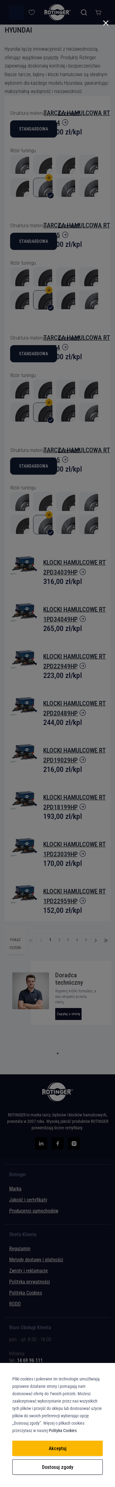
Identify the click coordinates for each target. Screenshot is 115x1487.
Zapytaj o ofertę (68, 1014)
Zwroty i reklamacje (28, 1271)
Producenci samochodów (33, 1211)
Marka (15, 1189)
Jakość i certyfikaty (28, 1200)
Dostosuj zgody (57, 1467)
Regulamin (19, 1248)
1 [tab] (58, 1053)
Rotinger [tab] (17, 1174)
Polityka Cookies (25, 1293)
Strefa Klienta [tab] (22, 1234)
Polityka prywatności (29, 1282)
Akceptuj (58, 1448)
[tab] (57, 1355)
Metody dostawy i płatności (36, 1260)
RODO (15, 1304)
